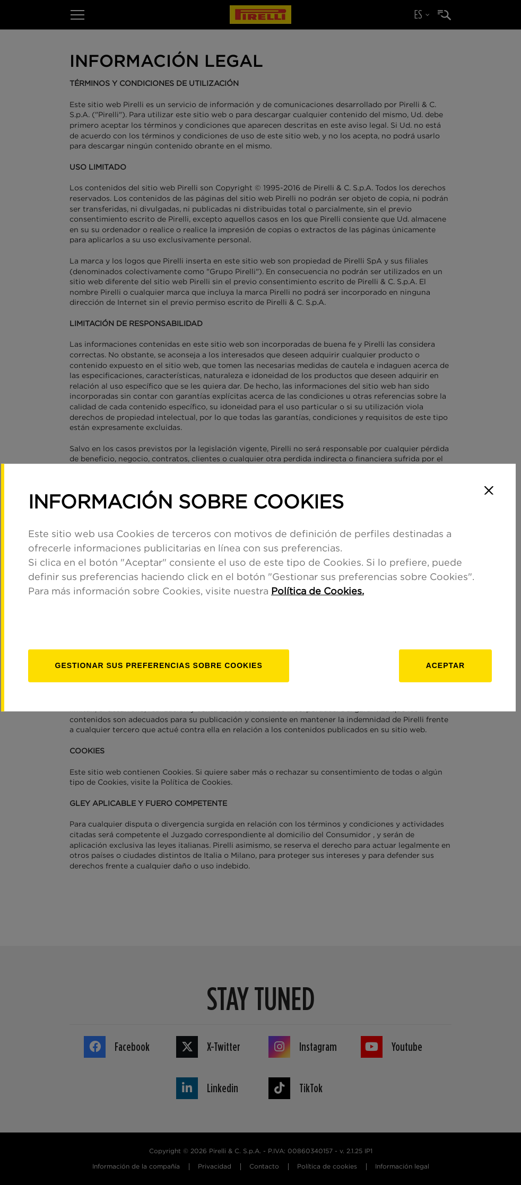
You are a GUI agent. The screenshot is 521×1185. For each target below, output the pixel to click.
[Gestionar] (162, 670)
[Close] (491, 495)
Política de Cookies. (320, 596)
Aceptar (447, 670)
